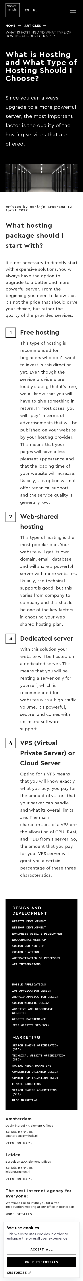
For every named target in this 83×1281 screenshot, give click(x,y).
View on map (19, 1143)
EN (27, 10)
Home (10, 25)
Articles (32, 25)
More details (20, 1214)
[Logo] (13, 10)
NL (35, 10)
